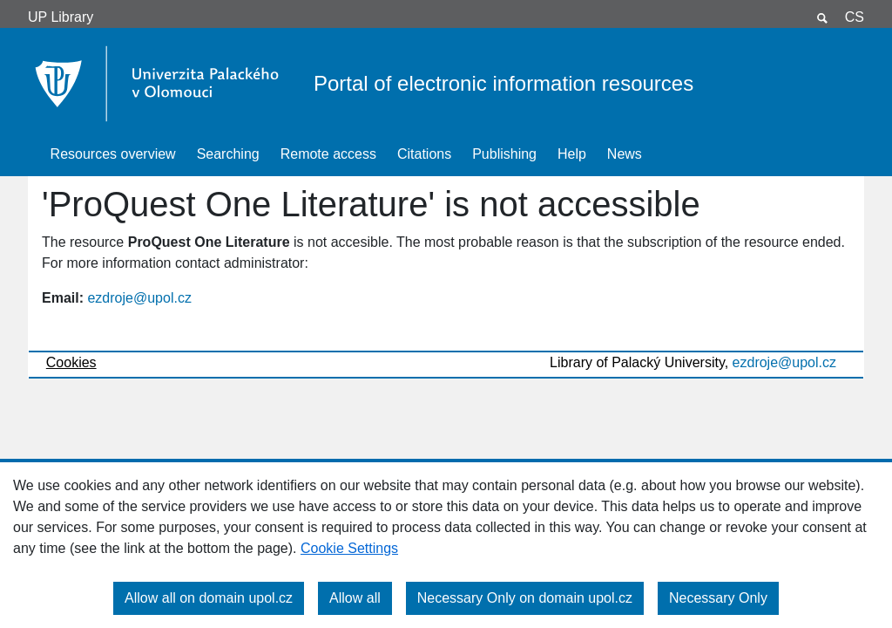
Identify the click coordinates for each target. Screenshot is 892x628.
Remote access (328, 154)
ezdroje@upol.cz (139, 297)
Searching (228, 154)
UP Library (60, 17)
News (624, 154)
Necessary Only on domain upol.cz (524, 597)
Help (572, 154)
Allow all (355, 597)
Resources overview (113, 154)
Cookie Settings (349, 548)
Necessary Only (718, 597)
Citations (424, 154)
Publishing (504, 154)
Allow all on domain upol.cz (209, 597)
